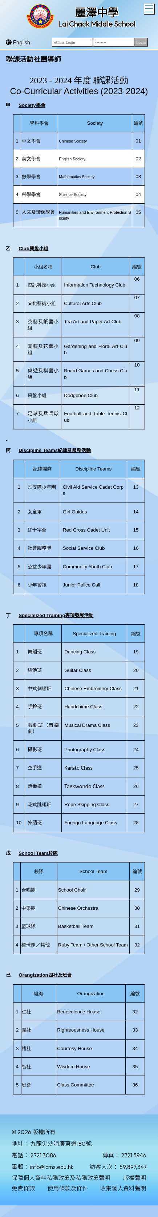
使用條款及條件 (67, 1188)
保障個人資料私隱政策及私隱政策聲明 (61, 1177)
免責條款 (23, 1188)
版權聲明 (134, 1177)
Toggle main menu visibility (149, 8)
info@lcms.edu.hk (51, 1166)
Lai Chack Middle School (96, 23)
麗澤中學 (96, 13)
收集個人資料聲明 (123, 1188)
